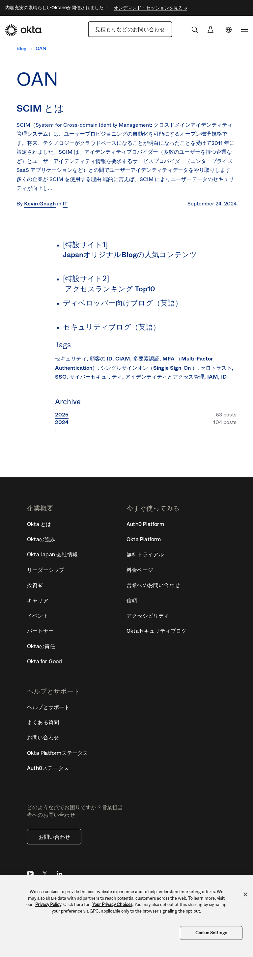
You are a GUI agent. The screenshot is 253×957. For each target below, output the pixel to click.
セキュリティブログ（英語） (111, 327)
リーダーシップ (45, 570)
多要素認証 (146, 358)
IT (65, 203)
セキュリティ (71, 358)
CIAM (122, 358)
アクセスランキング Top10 (110, 288)
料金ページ (139, 570)
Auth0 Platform (145, 524)
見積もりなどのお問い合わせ (130, 29)
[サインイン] (210, 29)
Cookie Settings (211, 933)
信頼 (131, 600)
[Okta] (23, 30)
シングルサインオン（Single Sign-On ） (148, 368)
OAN (41, 48)
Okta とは (39, 524)
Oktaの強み (41, 539)
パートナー (40, 631)
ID (224, 377)
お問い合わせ (54, 837)
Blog (21, 48)
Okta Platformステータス (57, 753)
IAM (212, 377)
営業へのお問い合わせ (153, 585)
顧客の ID (101, 358)
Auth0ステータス (48, 768)
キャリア (37, 600)
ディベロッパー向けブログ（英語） (122, 303)
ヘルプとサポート (48, 707)
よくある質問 (43, 722)
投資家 (35, 585)
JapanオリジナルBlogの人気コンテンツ (130, 254)
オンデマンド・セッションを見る (149, 8)
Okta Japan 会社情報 (52, 554)
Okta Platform (143, 539)
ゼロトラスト (216, 368)
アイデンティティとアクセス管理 (164, 377)
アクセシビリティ (147, 616)
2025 (62, 414)
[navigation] (244, 29)
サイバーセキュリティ (96, 377)
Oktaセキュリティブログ (156, 631)
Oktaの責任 (41, 646)
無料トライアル (145, 554)
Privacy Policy (48, 904)
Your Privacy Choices (112, 904)
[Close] (245, 894)
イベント (37, 616)
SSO (61, 377)
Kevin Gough (40, 203)
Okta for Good (44, 661)
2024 (62, 422)
